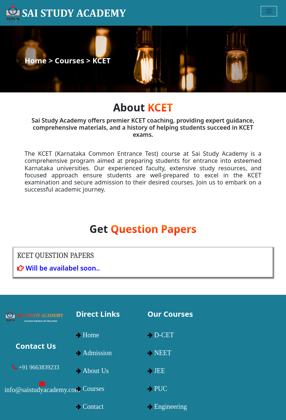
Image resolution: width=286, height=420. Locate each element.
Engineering (170, 406)
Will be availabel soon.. (58, 267)
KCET (101, 61)
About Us (96, 370)
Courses (93, 388)
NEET (162, 353)
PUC (160, 388)
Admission (97, 353)
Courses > (73, 61)
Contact (93, 406)
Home (91, 335)
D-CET (164, 335)
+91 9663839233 (39, 367)
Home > (40, 61)
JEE (159, 370)
